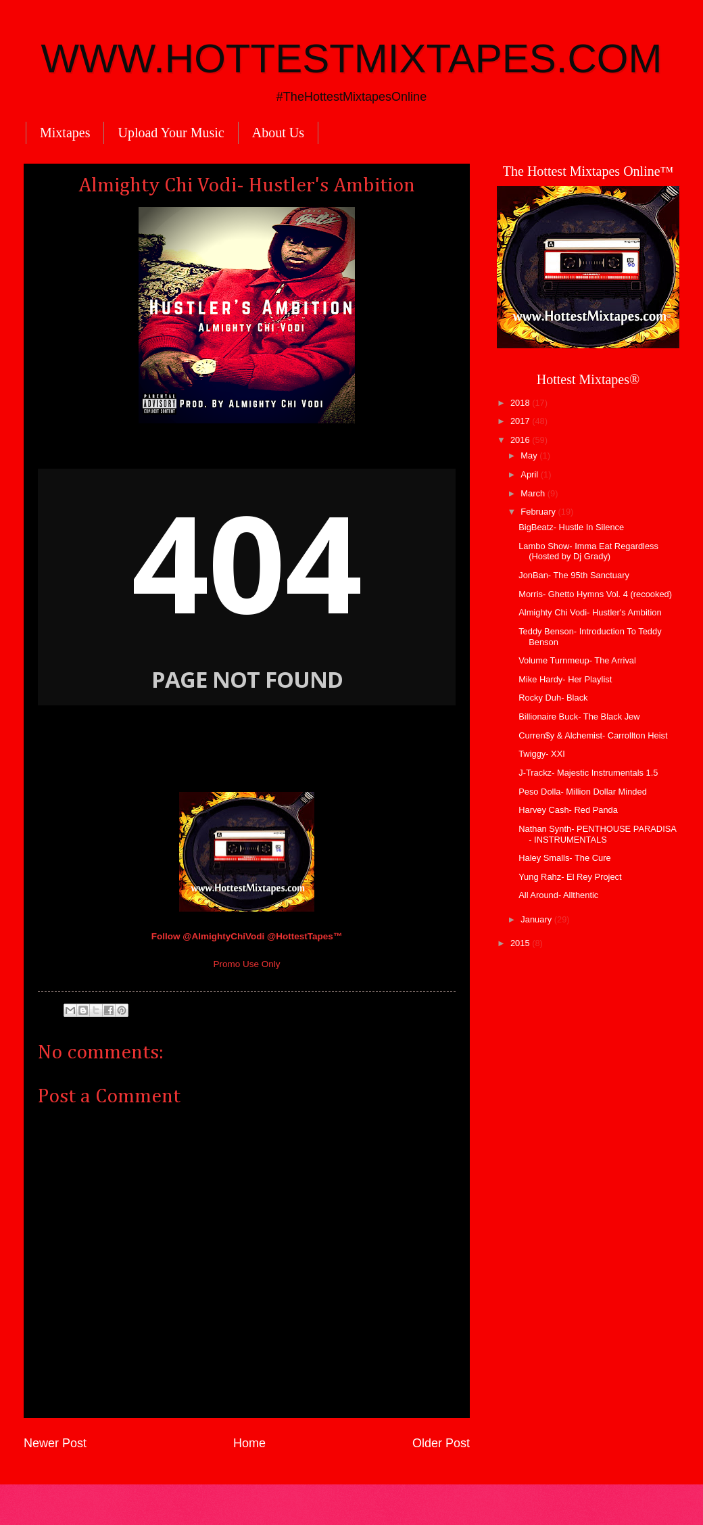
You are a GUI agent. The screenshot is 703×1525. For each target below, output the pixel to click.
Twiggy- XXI (541, 754)
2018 (521, 403)
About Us (278, 132)
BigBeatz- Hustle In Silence (571, 527)
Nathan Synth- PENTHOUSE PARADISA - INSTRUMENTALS (597, 834)
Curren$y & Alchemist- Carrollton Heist (592, 735)
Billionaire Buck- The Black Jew (578, 716)
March (533, 493)
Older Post (441, 1443)
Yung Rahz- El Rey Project (569, 877)
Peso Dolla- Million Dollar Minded (582, 792)
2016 (521, 440)
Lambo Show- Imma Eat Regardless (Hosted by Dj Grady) (588, 551)
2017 (521, 421)
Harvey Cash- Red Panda (568, 810)
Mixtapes (65, 132)
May (529, 455)
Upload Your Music (171, 132)
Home (249, 1443)
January (537, 919)
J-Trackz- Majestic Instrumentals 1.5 (588, 773)
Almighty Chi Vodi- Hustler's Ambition (589, 612)
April (530, 474)
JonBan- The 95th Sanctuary (573, 575)
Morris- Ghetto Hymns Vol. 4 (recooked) (595, 594)
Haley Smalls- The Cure (564, 858)
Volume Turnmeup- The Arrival (577, 660)
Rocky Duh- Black (552, 698)
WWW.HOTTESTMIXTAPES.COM (351, 58)
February (539, 512)
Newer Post (55, 1443)
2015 (521, 943)
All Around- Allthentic (558, 895)
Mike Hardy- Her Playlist (565, 679)
